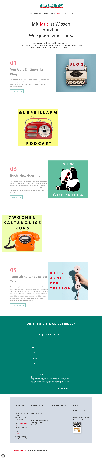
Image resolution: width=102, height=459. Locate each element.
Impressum (22, 455)
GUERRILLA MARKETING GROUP (20, 450)
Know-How (60, 13)
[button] (3, 456)
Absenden (63, 388)
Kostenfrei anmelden (64, 244)
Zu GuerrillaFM (61, 142)
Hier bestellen (81, 438)
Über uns (45, 13)
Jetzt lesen (17, 90)
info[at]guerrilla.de (20, 434)
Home (30, 13)
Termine (52, 13)
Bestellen (16, 196)
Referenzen (37, 13)
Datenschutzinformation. (58, 384)
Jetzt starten (18, 303)
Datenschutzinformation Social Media (52, 455)
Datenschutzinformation (33, 455)
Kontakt (67, 13)
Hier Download (40, 417)
